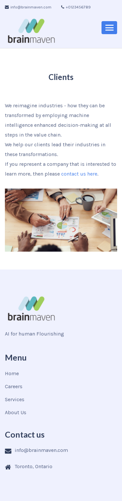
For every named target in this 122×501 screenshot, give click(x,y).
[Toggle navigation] (109, 27)
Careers (13, 386)
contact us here (79, 174)
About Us (15, 412)
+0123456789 (76, 7)
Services (14, 399)
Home (12, 373)
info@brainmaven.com (28, 7)
